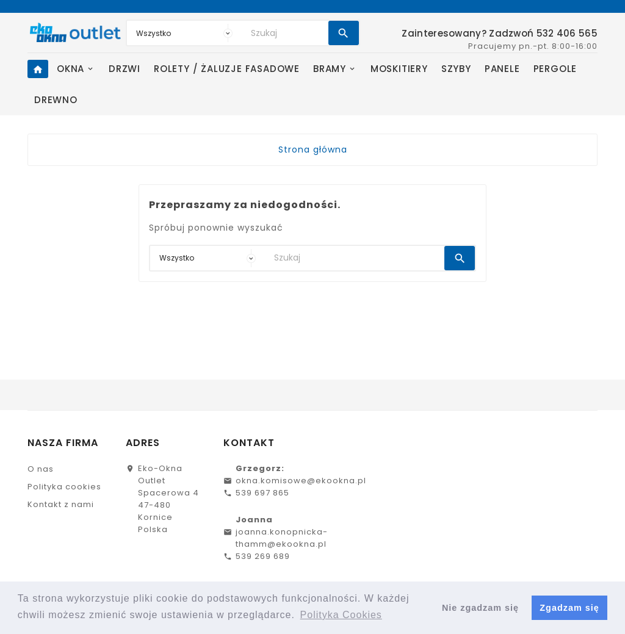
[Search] (286, 33)
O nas (40, 469)
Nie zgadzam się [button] (480, 608)
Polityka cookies (64, 486)
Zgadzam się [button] (569, 608)
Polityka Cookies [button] (341, 615)
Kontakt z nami (60, 504)
